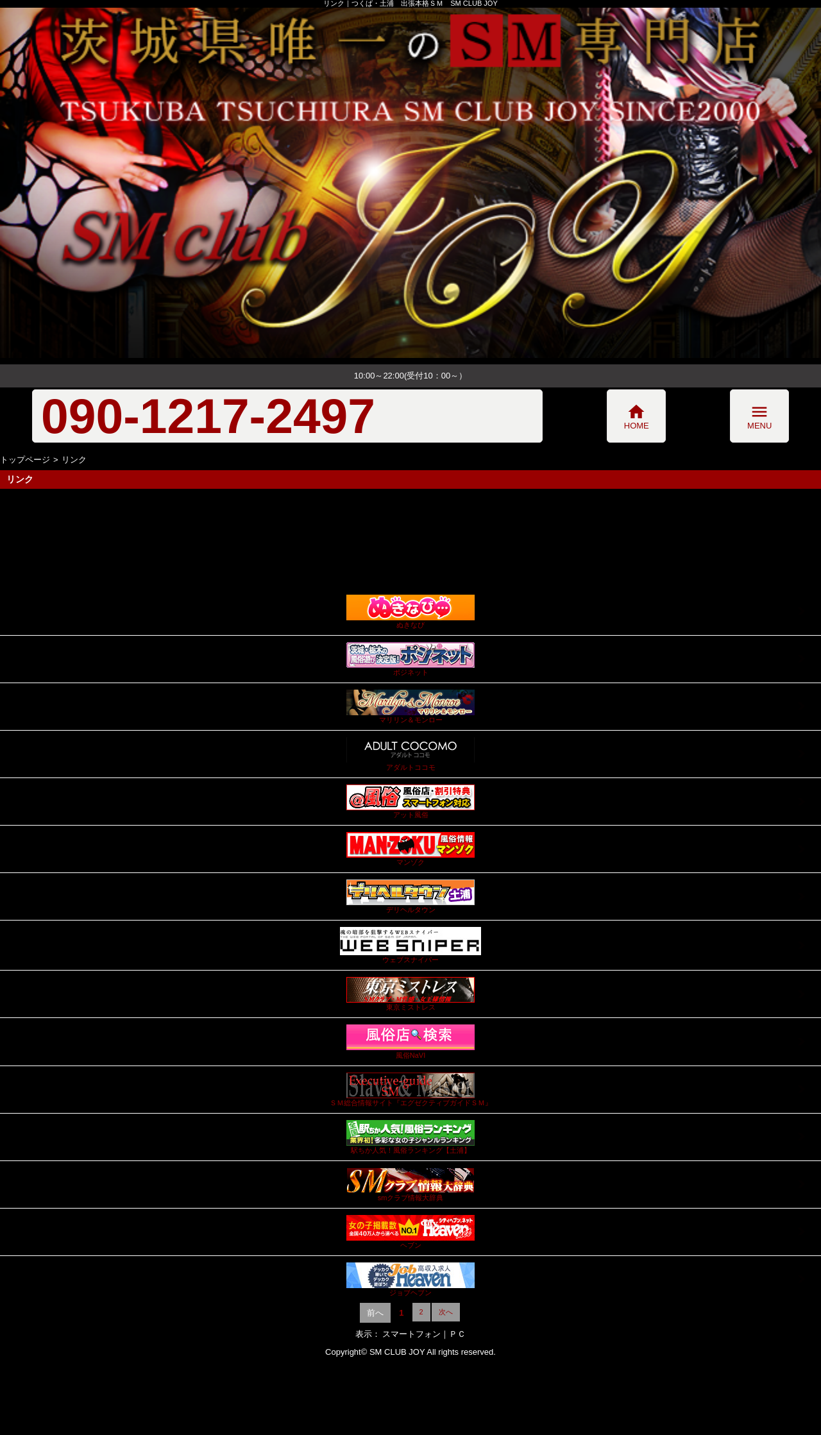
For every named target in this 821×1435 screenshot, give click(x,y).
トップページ (25, 459)
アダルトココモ (410, 754)
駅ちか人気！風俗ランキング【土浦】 (410, 1137)
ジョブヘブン (410, 1279)
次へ (446, 1312)
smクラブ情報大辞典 (410, 1184)
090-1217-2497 (208, 416)
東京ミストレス (410, 994)
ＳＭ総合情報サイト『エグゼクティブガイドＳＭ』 (411, 1090)
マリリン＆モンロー (410, 707)
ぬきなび (410, 612)
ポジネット (410, 659)
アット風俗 (410, 802)
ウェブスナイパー (410, 945)
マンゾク (410, 849)
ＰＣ (457, 1334)
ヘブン (410, 1232)
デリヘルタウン (410, 896)
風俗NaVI (410, 1041)
